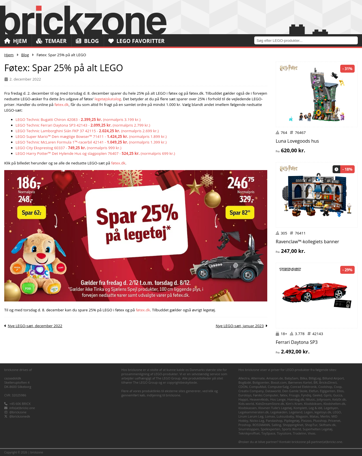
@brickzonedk (19, 416)
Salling (276, 425)
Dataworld (273, 391)
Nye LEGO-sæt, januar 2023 (240, 325)
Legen (308, 412)
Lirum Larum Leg (250, 416)
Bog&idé (244, 382)
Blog (87, 41)
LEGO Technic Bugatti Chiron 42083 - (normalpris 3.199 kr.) (78, 119)
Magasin (302, 416)
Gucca (337, 395)
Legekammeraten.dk (253, 412)
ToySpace (268, 433)
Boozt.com (278, 382)
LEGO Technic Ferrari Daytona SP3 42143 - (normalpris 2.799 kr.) (83, 125)
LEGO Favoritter (136, 41)
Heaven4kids (259, 399)
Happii (243, 399)
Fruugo (294, 395)
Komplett (300, 408)
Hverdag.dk (295, 399)
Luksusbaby (285, 416)
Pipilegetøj (291, 420)
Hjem (15, 41)
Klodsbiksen (313, 403)
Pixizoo (306, 420)
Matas (314, 416)
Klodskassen (247, 408)
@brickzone (18, 412)
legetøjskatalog (108, 98)
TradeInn (299, 433)
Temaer (51, 41)
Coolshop (325, 387)
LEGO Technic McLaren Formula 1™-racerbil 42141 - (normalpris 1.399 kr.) (91, 142)
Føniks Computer (265, 395)
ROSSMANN (261, 425)
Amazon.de (274, 378)
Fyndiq (306, 395)
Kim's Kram (294, 403)
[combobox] (308, 40)
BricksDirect (328, 382)
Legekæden (278, 412)
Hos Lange (278, 399)
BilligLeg (315, 378)
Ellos (340, 391)
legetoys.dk (322, 412)
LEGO (337, 412)
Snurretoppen (248, 429)
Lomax (270, 416)
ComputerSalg (278, 387)
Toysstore (284, 433)
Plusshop (320, 420)
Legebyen (331, 408)
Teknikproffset (249, 433)
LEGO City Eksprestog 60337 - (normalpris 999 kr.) (68, 147)
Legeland (295, 412)
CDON (242, 387)
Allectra (243, 378)
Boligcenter (261, 382)
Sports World (291, 429)
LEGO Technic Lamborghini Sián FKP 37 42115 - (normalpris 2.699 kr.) (87, 130)
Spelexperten (270, 429)
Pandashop (274, 420)
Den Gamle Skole (294, 391)
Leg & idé (315, 408)
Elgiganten (327, 391)
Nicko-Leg (257, 420)
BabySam (291, 378)
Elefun (313, 391)
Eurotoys (244, 395)
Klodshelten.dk (334, 403)
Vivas (311, 433)
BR (316, 382)
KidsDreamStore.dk (270, 403)
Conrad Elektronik (303, 387)
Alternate (258, 378)
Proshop (244, 425)
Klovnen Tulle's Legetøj (275, 408)
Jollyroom (324, 399)
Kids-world (246, 403)
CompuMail (257, 387)
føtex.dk (61, 104)
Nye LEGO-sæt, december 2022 (35, 325)
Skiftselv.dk (327, 425)
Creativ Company (251, 391)
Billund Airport (333, 378)
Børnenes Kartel (300, 382)
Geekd (317, 395)
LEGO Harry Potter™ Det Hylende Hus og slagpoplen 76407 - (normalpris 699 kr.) (95, 153)
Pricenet (334, 420)
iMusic (310, 399)
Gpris (328, 395)
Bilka (303, 378)
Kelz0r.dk (339, 399)
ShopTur (311, 425)
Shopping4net (293, 425)
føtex (284, 395)
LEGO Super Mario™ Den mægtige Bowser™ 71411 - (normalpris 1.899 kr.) (91, 136)
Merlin (324, 416)
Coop (337, 387)
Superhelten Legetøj (317, 429)
